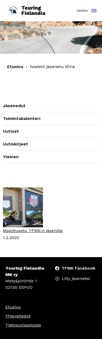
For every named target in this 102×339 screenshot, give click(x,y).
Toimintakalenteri (21, 118)
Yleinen (11, 156)
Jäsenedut (14, 105)
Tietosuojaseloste (23, 325)
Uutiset (11, 131)
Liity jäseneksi (76, 278)
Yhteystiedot (17, 316)
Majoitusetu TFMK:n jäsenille (33, 230)
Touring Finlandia (26, 10)
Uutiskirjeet (15, 144)
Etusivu (15, 66)
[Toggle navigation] (94, 11)
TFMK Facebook (78, 268)
